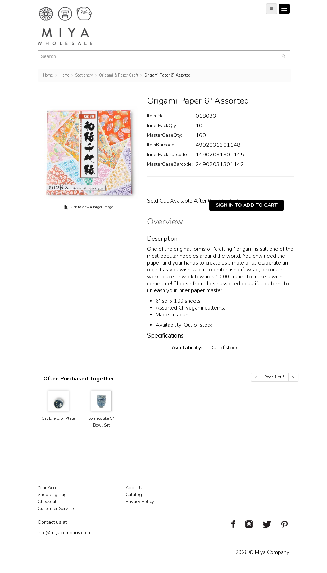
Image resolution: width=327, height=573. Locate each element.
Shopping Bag (52, 495)
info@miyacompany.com (64, 532)
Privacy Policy (140, 502)
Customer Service (56, 508)
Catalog (134, 495)
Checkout (47, 502)
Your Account (51, 488)
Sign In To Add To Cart (247, 205)
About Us (135, 488)
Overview (165, 222)
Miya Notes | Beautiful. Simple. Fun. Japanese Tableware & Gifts (72, 26)
